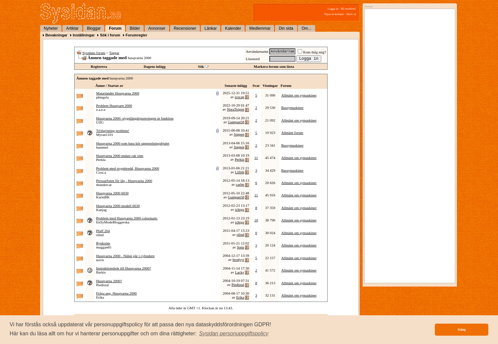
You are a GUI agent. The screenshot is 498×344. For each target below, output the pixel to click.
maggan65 (104, 247)
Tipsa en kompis (334, 14)
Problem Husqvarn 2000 (114, 106)
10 (256, 220)
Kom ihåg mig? (312, 52)
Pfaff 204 (103, 231)
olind (100, 235)
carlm (240, 184)
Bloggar (94, 28)
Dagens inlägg (155, 66)
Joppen (239, 134)
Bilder (135, 28)
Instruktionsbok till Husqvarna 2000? (123, 268)
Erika (100, 297)
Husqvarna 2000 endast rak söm (119, 156)
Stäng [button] (462, 329)
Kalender (233, 28)
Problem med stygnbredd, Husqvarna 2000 (127, 168)
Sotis (240, 247)
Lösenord (253, 59)
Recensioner (185, 28)
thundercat (104, 185)
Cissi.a (101, 172)
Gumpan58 (236, 122)
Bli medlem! (348, 8)
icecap (239, 97)
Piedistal (102, 285)
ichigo (239, 209)
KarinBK (103, 197)
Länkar (211, 28)
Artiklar (72, 28)
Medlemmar (259, 28)
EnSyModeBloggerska (113, 222)
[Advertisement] (408, 79)
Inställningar (84, 35)
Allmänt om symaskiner (299, 95)
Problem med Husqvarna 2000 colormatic (127, 218)
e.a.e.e (101, 110)
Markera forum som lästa (274, 66)
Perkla (101, 160)
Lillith (239, 172)
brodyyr (238, 259)
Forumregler (136, 35)
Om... (306, 28)
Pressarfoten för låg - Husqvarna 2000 (124, 181)
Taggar (114, 53)
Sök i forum (110, 35)
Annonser (156, 28)
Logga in (333, 8)
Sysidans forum (93, 53)
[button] (234, 334)
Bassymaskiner (292, 108)
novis (100, 260)
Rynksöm (103, 243)
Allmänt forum (292, 133)
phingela (102, 97)
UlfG (100, 122)
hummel (102, 147)
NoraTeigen (235, 109)
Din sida (286, 28)
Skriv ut (351, 14)
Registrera (99, 66)
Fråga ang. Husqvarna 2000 (116, 293)
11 (256, 158)
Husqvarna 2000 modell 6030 (118, 206)
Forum (115, 28)
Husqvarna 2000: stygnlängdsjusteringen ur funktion (135, 118)
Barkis (101, 272)
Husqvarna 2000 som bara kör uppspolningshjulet (132, 143)
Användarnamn (257, 51)
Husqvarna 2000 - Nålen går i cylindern (125, 256)
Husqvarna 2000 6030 (112, 193)
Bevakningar (56, 35)
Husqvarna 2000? (109, 281)
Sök (201, 66)
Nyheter (51, 28)
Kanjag (101, 210)
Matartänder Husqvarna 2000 (117, 93)
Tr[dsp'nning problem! (112, 131)
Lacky (239, 272)
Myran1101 (104, 135)
